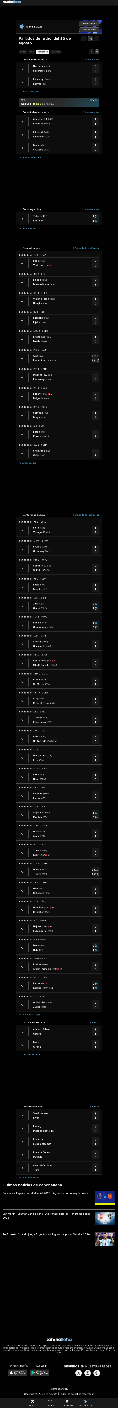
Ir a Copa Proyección (28, 1177)
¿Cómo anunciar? (59, 1388)
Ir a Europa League (27, 463)
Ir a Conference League (30, 1014)
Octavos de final (91, 59)
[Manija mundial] (59, 102)
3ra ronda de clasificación (87, 248)
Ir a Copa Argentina (28, 228)
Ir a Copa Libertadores (29, 91)
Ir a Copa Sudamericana (30, 157)
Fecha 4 (95, 1106)
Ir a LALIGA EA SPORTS (29, 1054)
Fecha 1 (95, 1022)
